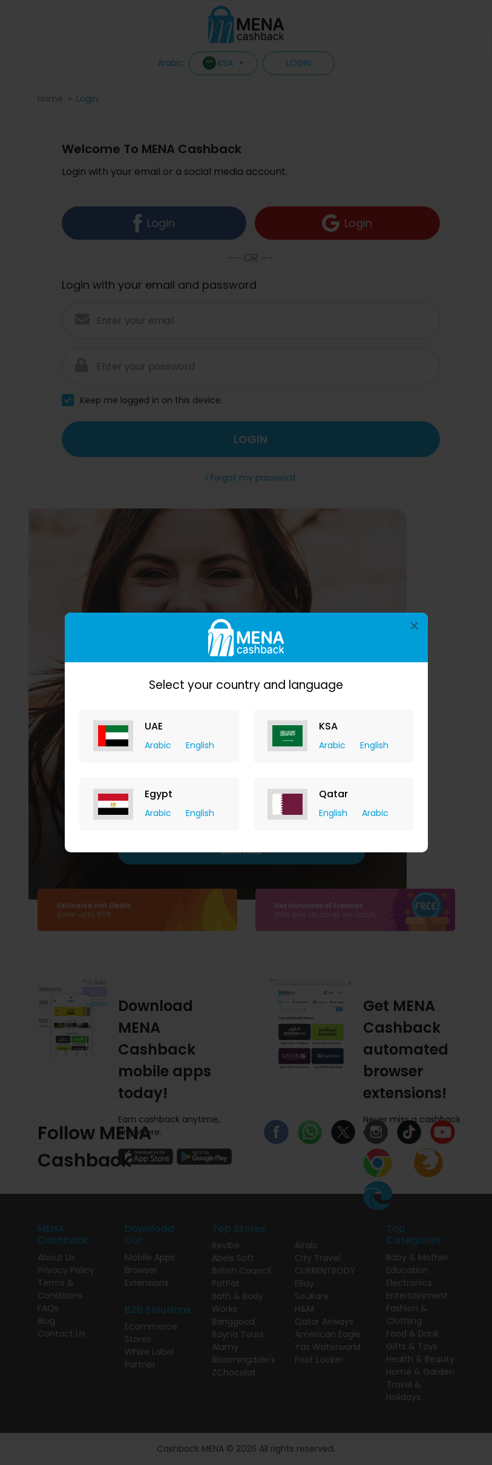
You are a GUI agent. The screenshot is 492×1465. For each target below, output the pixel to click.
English (200, 745)
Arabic (159, 745)
